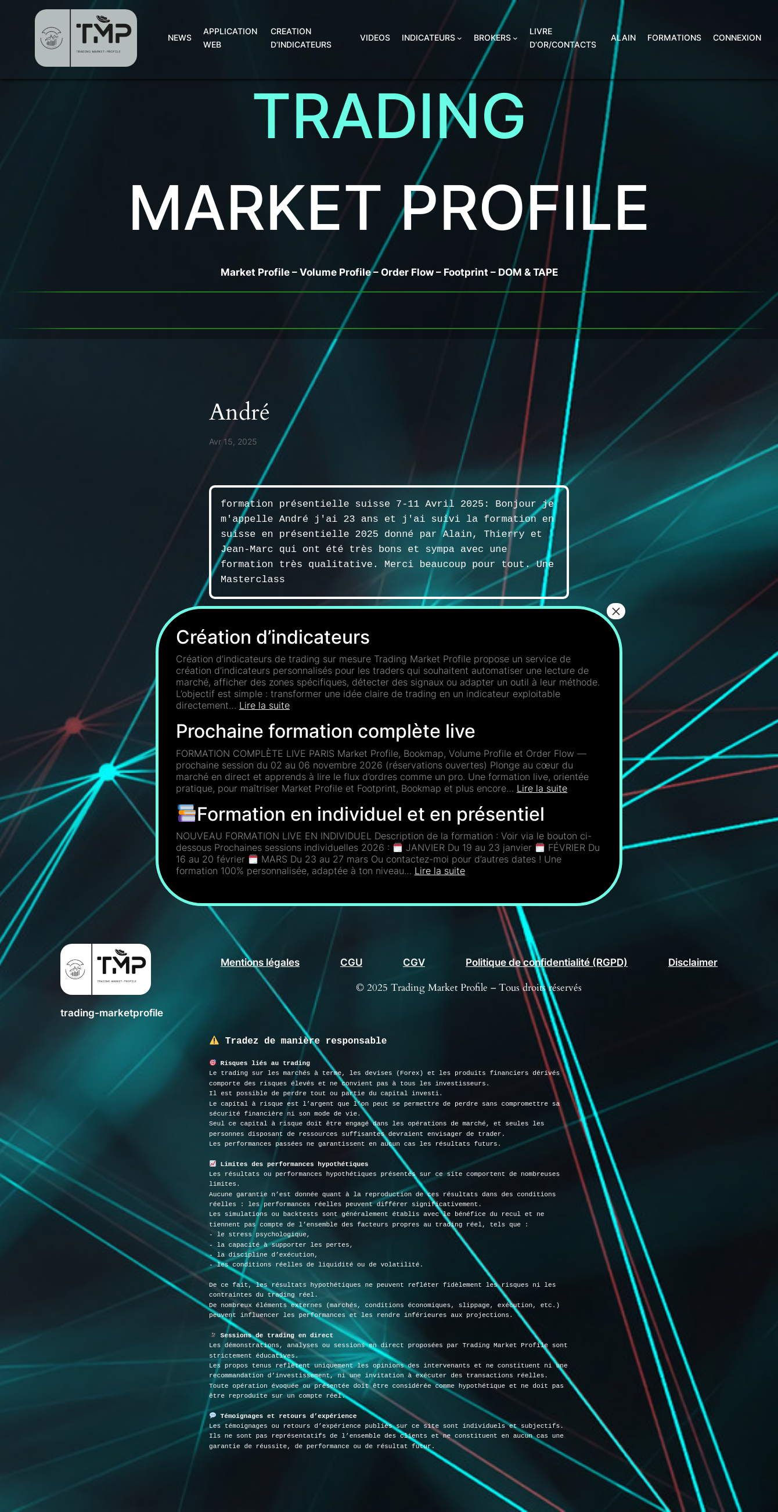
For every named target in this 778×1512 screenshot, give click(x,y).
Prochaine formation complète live (326, 731)
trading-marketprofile (111, 1013)
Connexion (737, 37)
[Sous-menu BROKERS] (515, 38)
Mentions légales (260, 962)
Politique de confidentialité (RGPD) (547, 962)
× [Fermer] (616, 611)
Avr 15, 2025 (233, 441)
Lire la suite (264, 705)
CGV (414, 962)
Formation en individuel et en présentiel (361, 814)
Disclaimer (693, 962)
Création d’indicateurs (273, 637)
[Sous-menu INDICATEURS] (459, 38)
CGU (351, 962)
